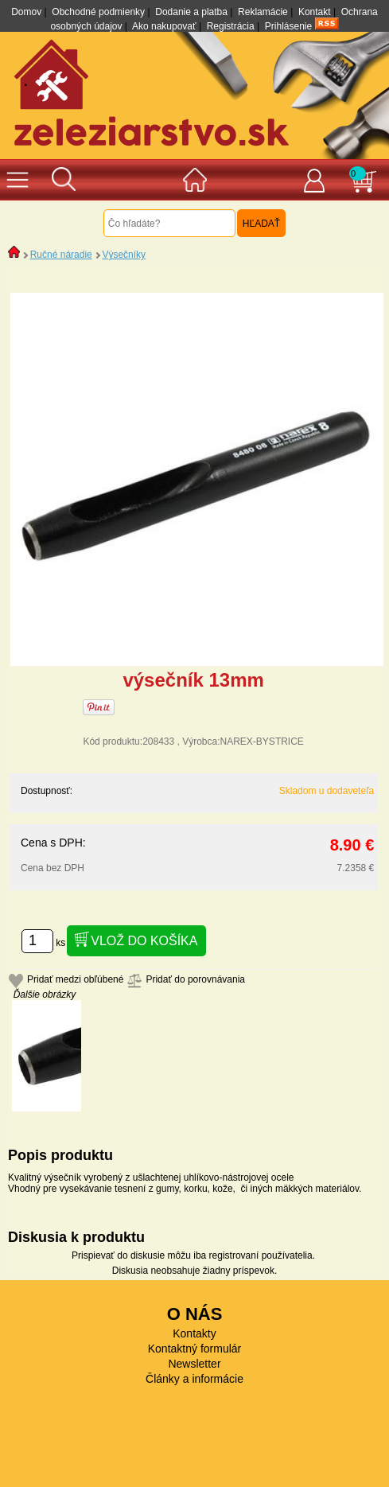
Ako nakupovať (164, 26)
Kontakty (194, 1333)
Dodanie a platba (191, 12)
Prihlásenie (288, 26)
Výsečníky (124, 254)
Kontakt (314, 12)
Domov (26, 12)
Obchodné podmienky (98, 12)
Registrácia (231, 26)
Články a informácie (194, 1378)
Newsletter (194, 1363)
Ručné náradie (61, 254)
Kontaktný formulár (195, 1348)
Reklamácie (263, 12)
